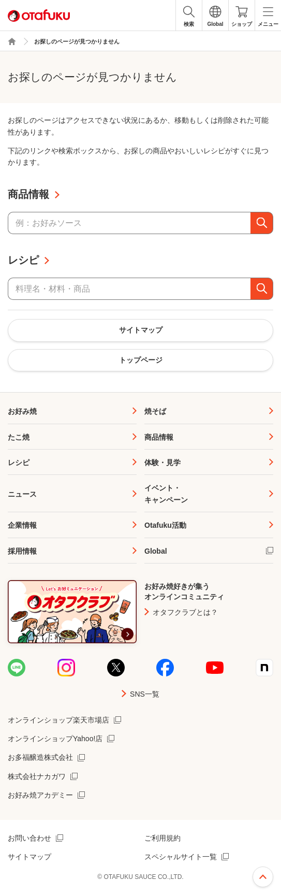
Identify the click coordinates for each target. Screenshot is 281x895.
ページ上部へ (263, 877)
